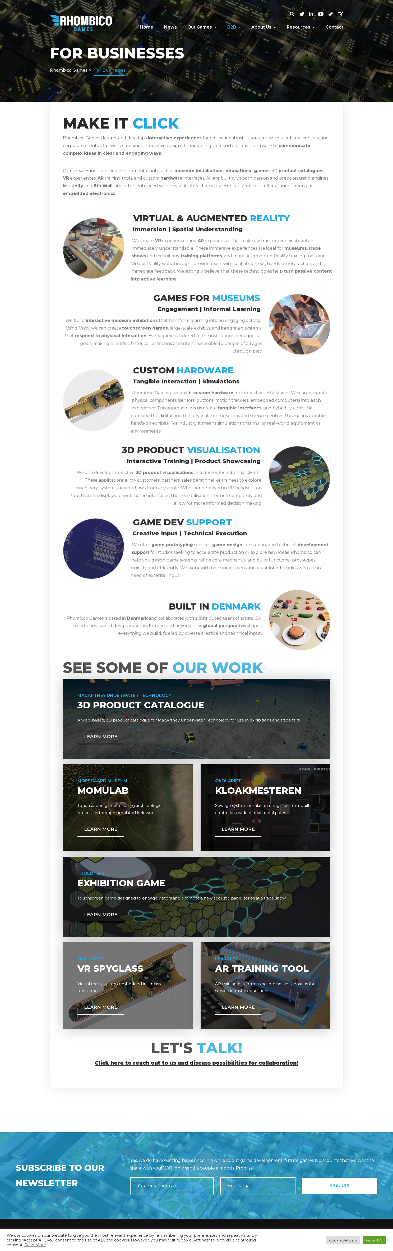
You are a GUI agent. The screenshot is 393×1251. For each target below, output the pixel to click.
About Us (263, 27)
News (170, 27)
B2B (234, 27)
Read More (35, 1245)
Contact (334, 27)
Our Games (201, 27)
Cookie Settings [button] (343, 1240)
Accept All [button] (374, 1240)
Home (146, 27)
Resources (301, 27)
